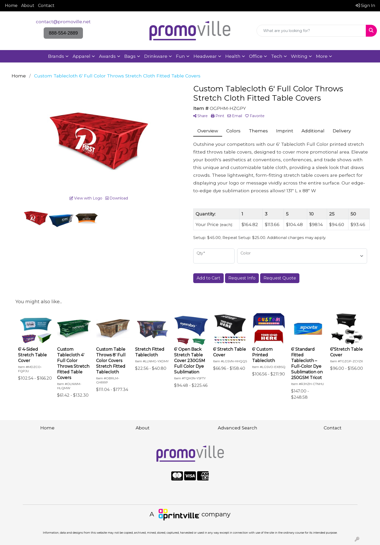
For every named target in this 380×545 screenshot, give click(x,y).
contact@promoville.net (63, 21)
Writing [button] (299, 56)
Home (11, 5)
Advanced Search (237, 427)
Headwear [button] (205, 56)
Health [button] (233, 56)
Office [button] (255, 56)
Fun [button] (180, 56)
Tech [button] (276, 56)
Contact (46, 5)
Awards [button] (107, 56)
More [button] (322, 56)
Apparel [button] (81, 56)
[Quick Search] (311, 31)
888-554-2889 (63, 33)
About (27, 5)
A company (190, 514)
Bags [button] (130, 56)
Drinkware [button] (155, 56)
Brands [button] (56, 56)
